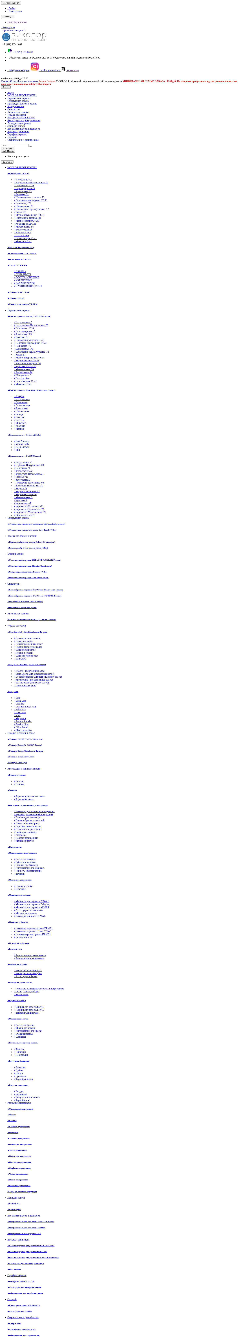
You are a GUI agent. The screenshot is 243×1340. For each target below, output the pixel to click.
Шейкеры (20, 1036)
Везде (10, 92)
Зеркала (12, 790)
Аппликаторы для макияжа (29, 868)
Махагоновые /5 (23, 497)
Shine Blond (21, 727)
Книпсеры (20, 835)
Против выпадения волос (28, 647)
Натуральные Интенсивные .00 (31, 182)
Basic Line (20, 700)
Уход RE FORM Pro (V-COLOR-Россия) (26, 664)
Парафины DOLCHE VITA (20, 1281)
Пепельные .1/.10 (24, 185)
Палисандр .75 (22, 203)
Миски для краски (24, 1028)
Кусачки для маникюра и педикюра (33, 814)
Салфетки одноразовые (19, 1168)
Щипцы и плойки (16, 1000)
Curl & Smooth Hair (25, 706)
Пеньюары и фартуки (18, 943)
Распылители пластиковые (29, 958)
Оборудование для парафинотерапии (25, 1293)
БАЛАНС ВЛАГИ (24, 283)
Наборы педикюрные (26, 838)
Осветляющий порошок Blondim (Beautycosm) (29, 566)
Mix (17, 450)
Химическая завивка (18, 112)
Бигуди (18, 1091)
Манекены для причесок (19, 880)
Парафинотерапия (17, 134)
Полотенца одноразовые (19, 1156)
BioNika (19, 703)
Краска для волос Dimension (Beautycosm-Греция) (31, 390)
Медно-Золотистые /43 (27, 491)
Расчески (19, 1067)
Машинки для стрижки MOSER (31, 907)
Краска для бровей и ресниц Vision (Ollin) (27, 548)
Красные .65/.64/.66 (25, 223)
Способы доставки (17, 22)
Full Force (20, 709)
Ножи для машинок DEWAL (30, 916)
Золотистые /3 (22, 479)
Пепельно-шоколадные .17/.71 (30, 200)
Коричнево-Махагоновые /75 (30, 512)
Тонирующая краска (18, 101)
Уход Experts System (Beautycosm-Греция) (27, 632)
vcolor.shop (70, 70)
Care (17, 697)
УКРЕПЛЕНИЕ (23, 280)
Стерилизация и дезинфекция (23, 140)
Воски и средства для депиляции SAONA (27, 1251)
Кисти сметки (14, 847)
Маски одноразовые (17, 1180)
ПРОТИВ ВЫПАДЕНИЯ (28, 286)
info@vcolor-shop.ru (18, 70)
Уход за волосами (16, 114)
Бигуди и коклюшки (17, 1085)
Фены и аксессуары (17, 964)
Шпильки (20, 1052)
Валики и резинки (16, 775)
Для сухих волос (23, 641)
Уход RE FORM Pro (17, 265)
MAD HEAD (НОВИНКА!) (20, 247)
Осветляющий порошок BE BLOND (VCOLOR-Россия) (33, 560)
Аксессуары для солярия (19, 1311)
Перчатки (12, 1132)
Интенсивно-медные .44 (27, 218)
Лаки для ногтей (16, 126)
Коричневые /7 (22, 503)
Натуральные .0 (23, 179)
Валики (19, 781)
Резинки (19, 784)
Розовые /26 (21, 476)
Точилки (19, 873)
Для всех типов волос (26, 655)
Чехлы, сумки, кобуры (26, 991)
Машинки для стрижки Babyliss (31, 904)
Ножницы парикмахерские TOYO (32, 931)
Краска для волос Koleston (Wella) (24, 435)
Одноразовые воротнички (20, 1109)
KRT (17, 715)
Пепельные (20, 402)
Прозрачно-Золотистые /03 (29, 482)
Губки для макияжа (25, 862)
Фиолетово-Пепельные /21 (29, 474)
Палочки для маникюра (27, 817)
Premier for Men (23, 721)
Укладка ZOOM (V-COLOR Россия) (24, 739)
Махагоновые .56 (24, 226)
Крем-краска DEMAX (18, 173)
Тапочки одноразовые (18, 1138)
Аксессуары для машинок (28, 910)
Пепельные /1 (22, 468)
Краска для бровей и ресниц (22, 103)
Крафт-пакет (14, 1323)
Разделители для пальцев (28, 829)
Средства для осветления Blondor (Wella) (27, 572)
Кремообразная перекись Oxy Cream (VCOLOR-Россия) (34, 596)
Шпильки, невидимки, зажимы (22, 1043)
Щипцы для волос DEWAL (29, 1007)
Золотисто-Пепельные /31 (28, 485)
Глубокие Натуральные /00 (29, 465)
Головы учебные (23, 886)
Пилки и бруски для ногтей (29, 820)
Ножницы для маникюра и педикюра (34, 811)
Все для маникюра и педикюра (23, 128)
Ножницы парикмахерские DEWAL (33, 928)
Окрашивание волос (17, 1019)
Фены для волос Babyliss (28, 973)
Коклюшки (20, 1094)
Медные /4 (20, 488)
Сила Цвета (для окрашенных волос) (34, 673)
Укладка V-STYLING (18, 292)
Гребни (18, 1070)
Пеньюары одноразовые (19, 1144)
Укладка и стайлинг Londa (20, 757)
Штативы (20, 889)
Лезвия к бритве (23, 937)
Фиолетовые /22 (23, 471)
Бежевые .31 (21, 194)
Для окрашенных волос (27, 638)
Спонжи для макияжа (26, 865)
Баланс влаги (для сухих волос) (31, 682)
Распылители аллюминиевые (30, 955)
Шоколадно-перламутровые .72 (31, 209)
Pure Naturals (21, 441)
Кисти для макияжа (25, 859)
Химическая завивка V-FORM (22, 304)
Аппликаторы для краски (28, 1031)
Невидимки (21, 1055)
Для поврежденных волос (28, 644)
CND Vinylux (14, 1209)
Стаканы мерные (23, 1033)
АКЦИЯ (19, 396)
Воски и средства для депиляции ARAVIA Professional (33, 1257)
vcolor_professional (45, 70)
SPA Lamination (23, 730)
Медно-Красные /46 (25, 494)
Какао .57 (20, 212)
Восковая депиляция (18, 131)
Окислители (13, 109)
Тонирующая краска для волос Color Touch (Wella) (31, 530)
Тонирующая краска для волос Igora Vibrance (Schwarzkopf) (36, 524)
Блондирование (15, 106)
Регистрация (14, 11)
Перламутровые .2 (24, 188)
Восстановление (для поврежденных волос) (38, 676)
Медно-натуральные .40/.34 (29, 215)
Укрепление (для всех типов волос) (33, 679)
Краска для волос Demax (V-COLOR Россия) (28, 316)
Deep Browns (21, 447)
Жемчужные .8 (22, 232)
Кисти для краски (24, 1025)
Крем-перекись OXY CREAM (22, 253)
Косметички (21, 994)
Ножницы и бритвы (17, 922)
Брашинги (20, 1076)
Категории (7, 162)
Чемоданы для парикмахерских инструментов (39, 988)
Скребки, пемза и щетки (27, 826)
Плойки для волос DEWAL (29, 1009)
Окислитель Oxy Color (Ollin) (22, 607)
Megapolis (20, 718)
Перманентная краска (18, 98)
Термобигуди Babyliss (26, 1012)
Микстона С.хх (22, 241)
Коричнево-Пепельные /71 (28, 506)
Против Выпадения (25, 685)
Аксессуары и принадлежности (23, 120)
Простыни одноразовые (19, 1162)
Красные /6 (20, 500)
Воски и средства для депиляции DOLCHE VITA (30, 1246)
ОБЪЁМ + (20, 271)
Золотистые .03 (23, 191)
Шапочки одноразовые (18, 1185)
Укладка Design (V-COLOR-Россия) (24, 745)
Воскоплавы (14, 1269)
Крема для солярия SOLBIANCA (23, 1305)
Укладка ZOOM (15, 298)
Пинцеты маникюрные (27, 823)
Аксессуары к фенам (25, 976)
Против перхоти (23, 652)
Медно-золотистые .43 (26, 220)
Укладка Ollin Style (17, 762)
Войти (11, 8)
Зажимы (19, 1049)
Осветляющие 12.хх (25, 238)
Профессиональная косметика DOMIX (26, 1228)
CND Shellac (13, 1204)
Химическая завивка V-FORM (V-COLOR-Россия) (31, 619)
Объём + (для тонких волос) (29, 671)
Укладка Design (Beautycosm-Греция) (25, 751)
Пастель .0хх (21, 235)
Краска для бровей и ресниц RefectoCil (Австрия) (31, 542)
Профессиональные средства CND (24, 1233)
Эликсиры (20, 658)
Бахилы (11, 1120)
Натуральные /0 (23, 462)
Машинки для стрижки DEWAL (31, 901)
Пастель (19, 420)
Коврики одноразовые (18, 1126)
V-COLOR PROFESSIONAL (22, 95)
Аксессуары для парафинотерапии (24, 1287)
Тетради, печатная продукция (22, 1191)
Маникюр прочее (24, 840)
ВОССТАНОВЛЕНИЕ (26, 277)
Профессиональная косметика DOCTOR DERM (30, 1222)
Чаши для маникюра (25, 832)
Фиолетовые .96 (23, 229)
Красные (19, 426)
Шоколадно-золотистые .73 (29, 197)
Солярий (12, 137)
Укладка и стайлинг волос (21, 117)
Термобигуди (21, 1100)
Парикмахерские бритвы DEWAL (32, 934)
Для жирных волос (24, 649)
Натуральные (22, 399)
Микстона (20, 423)
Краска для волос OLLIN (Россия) (24, 456)
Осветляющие (22, 405)
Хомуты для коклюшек (27, 1097)
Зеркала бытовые (24, 799)
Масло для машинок (25, 913)
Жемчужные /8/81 (24, 515)
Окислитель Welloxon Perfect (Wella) (25, 602)
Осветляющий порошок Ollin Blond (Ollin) (28, 578)
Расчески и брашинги (18, 1061)
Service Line (21, 724)
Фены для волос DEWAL (28, 970)
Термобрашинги (23, 1079)
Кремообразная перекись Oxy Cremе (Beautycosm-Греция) (35, 590)
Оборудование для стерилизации (23, 1335)
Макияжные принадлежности (22, 853)
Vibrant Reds (21, 444)
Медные (19, 428)
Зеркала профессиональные (29, 796)
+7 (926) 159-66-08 (20, 52)
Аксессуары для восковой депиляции (25, 1263)
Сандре (18, 414)
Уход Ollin (12, 691)
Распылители (14, 949)
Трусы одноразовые (17, 1150)
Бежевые (19, 417)
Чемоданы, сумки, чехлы (19, 982)
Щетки (18, 1073)
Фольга (11, 1115)
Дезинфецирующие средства (21, 1329)
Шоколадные (21, 411)
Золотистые (21, 408)
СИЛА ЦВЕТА (22, 274)
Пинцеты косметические (28, 870)
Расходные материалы (19, 123)
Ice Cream (20, 712)
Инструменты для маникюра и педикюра (27, 805)
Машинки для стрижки (19, 895)
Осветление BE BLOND (19, 259)
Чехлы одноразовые (17, 1174)
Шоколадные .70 (23, 206)
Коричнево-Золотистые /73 (29, 509)
